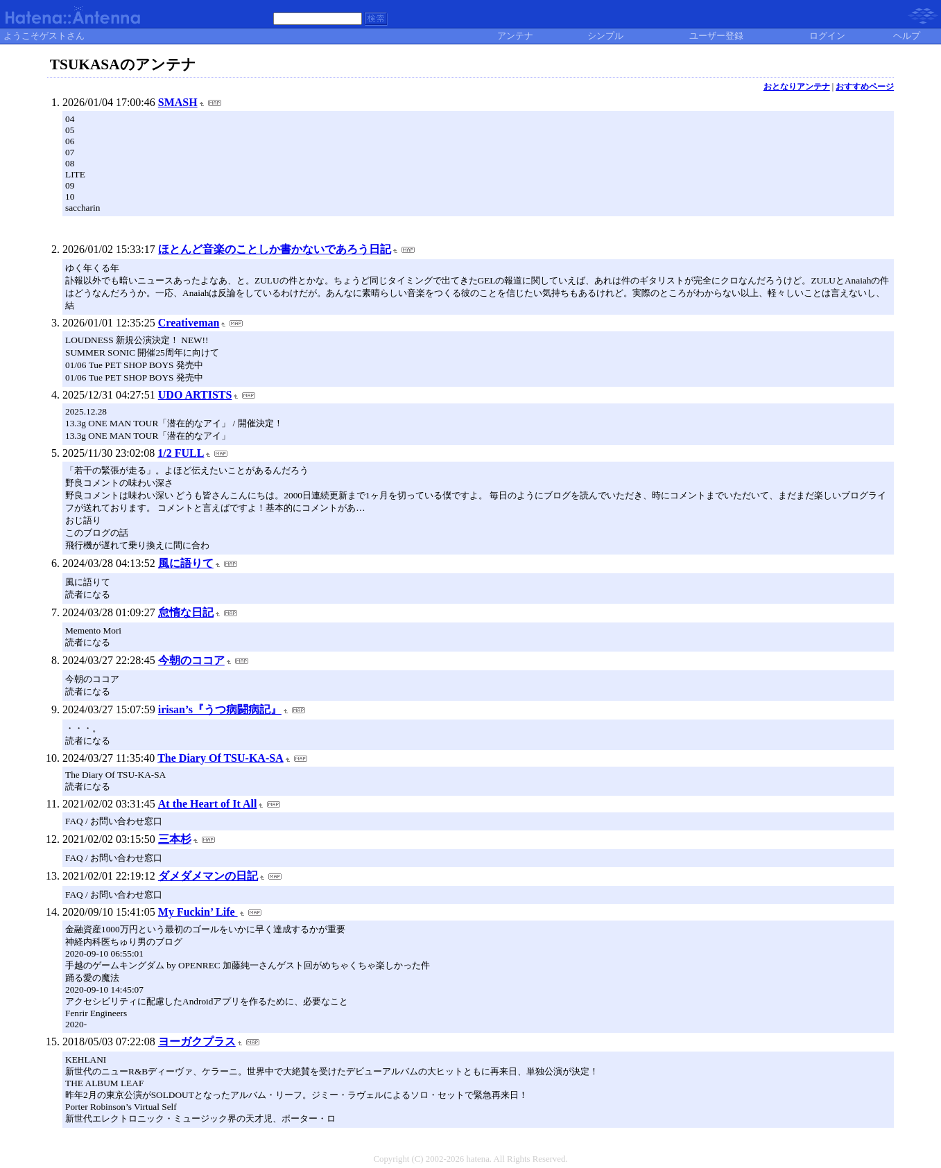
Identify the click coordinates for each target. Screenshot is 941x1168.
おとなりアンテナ (796, 86)
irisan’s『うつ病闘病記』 (220, 709)
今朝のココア (191, 660)
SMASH (178, 102)
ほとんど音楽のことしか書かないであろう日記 (274, 249)
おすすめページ (865, 86)
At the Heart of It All (207, 804)
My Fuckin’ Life (198, 912)
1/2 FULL (180, 453)
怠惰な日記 (186, 612)
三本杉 (174, 839)
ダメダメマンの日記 (208, 876)
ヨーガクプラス (197, 1041)
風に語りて (186, 563)
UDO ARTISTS (195, 395)
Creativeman (189, 323)
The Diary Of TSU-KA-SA (220, 758)
